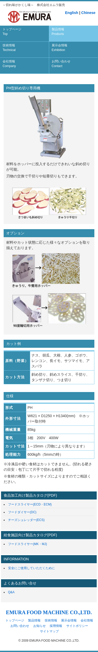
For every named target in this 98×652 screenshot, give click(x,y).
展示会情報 (59, 48)
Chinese (88, 13)
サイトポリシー (77, 626)
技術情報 (9, 48)
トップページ (12, 31)
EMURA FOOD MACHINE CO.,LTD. (49, 612)
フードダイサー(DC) (22, 512)
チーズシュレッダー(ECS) (26, 520)
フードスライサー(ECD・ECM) (30, 504)
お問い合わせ (61, 64)
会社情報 (9, 64)
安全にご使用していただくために (31, 568)
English (71, 13)
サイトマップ (49, 631)
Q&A (11, 592)
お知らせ (39, 626)
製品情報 (58, 31)
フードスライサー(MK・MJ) (27, 544)
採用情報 (56, 626)
